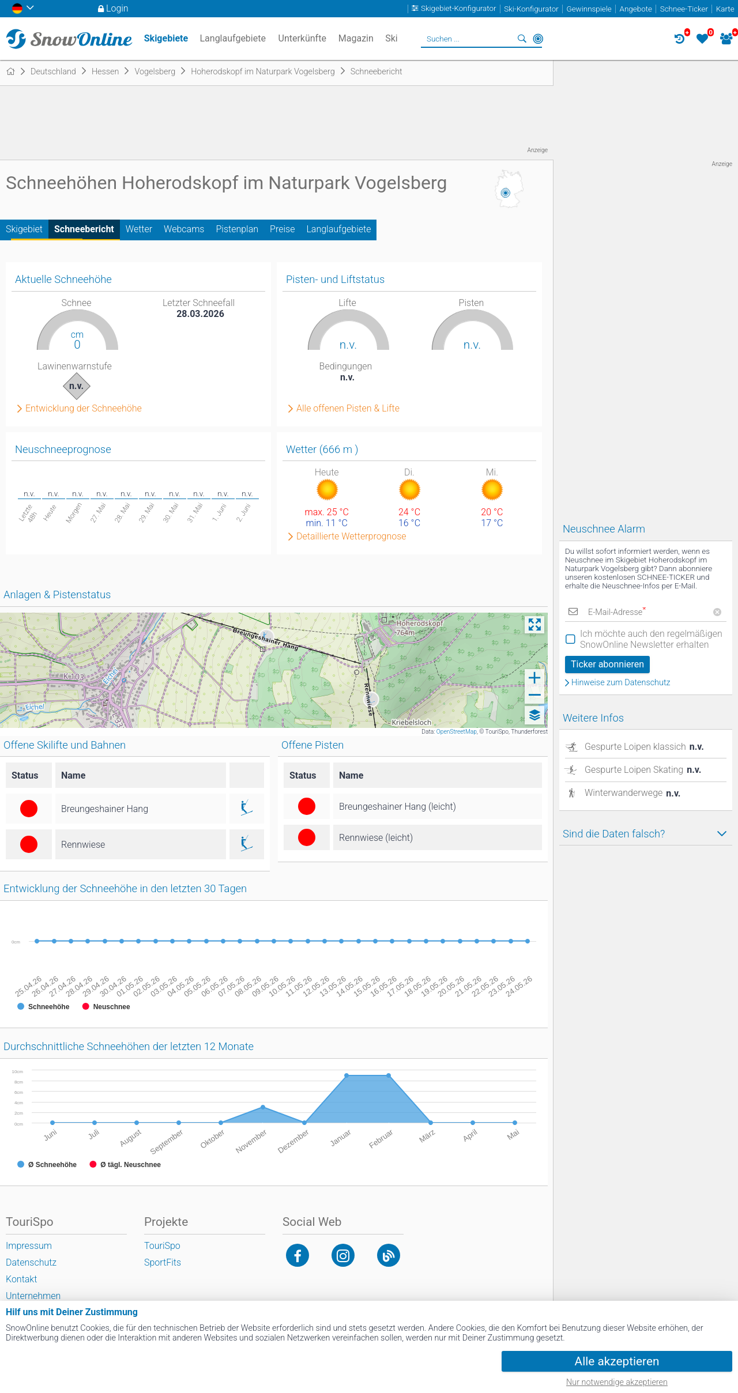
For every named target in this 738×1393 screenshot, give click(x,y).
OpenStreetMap (456, 731)
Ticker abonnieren (607, 664)
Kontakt (21, 1279)
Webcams (184, 229)
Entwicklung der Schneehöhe (83, 408)
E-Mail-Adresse (617, 612)
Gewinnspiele (588, 9)
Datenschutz (31, 1262)
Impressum (29, 1245)
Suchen (521, 38)
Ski (391, 38)
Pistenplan (237, 229)
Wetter (139, 229)
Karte (725, 9)
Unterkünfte (302, 38)
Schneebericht (84, 229)
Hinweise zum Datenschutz (621, 683)
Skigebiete (166, 38)
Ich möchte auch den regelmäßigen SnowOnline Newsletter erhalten (651, 639)
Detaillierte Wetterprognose (351, 536)
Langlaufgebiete (338, 229)
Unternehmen (33, 1295)
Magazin (356, 38)
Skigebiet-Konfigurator (458, 9)
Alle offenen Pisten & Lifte (348, 408)
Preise (282, 229)
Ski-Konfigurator (531, 9)
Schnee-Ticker (684, 9)
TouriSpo (162, 1245)
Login (117, 8)
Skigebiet (24, 229)
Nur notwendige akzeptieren (617, 1382)
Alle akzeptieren (617, 1361)
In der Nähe (537, 38)
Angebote (636, 9)
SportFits (162, 1262)
